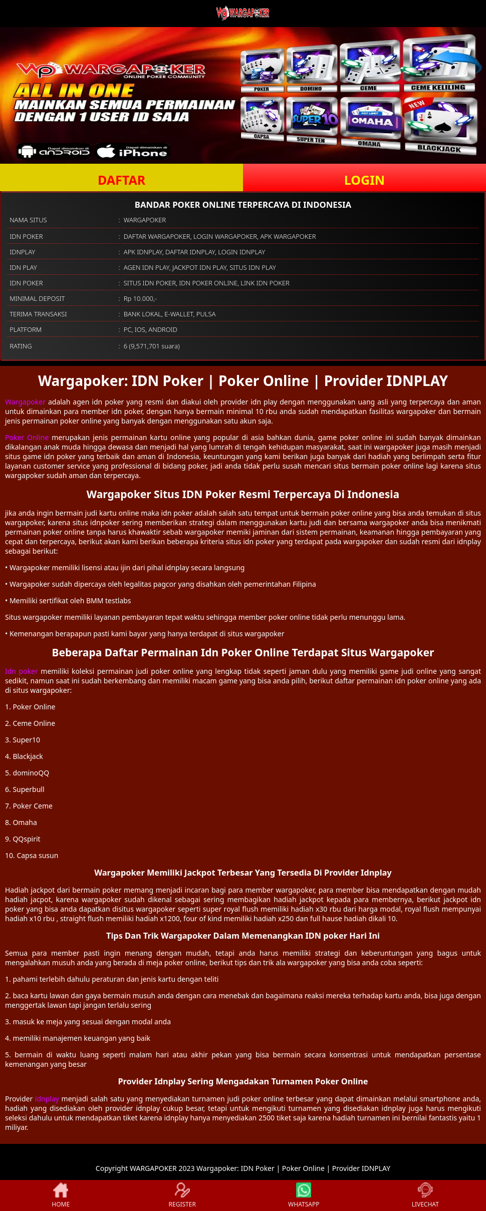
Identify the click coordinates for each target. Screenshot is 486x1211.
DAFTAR (121, 179)
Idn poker (21, 671)
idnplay (47, 1098)
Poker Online (27, 437)
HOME (61, 1195)
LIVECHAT (425, 1195)
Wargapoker (25, 402)
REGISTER (182, 1195)
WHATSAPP (303, 1195)
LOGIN (364, 179)
